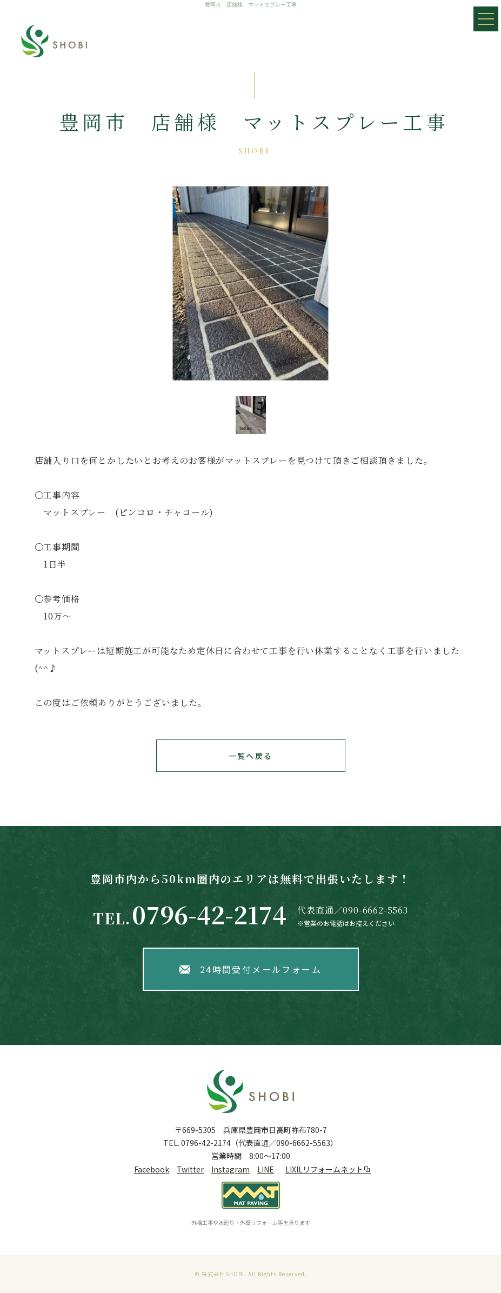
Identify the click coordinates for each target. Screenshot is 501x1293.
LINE (265, 1169)
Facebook (151, 1169)
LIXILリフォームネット (328, 1169)
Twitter (190, 1169)
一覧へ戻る (250, 755)
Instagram (230, 1169)
